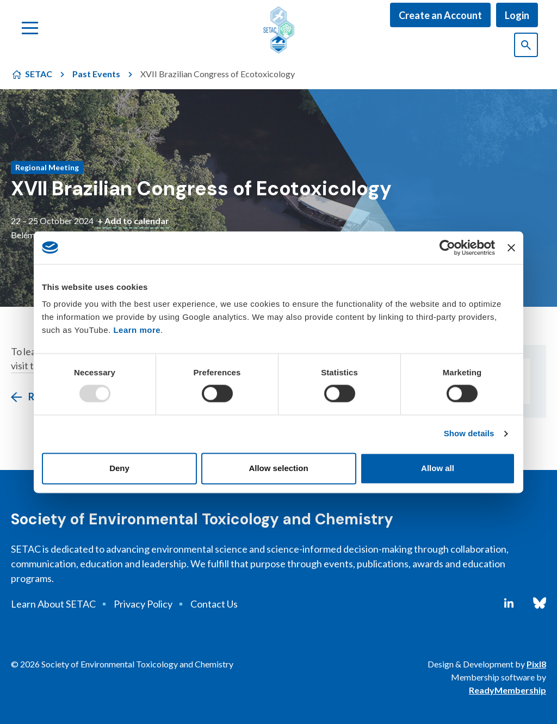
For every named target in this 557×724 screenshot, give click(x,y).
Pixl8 (536, 664)
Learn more (136, 330)
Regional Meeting (47, 167)
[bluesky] (539, 603)
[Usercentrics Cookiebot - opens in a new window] (447, 247)
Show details (469, 433)
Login (517, 15)
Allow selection (278, 468)
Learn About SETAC (53, 604)
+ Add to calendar (133, 220)
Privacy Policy (143, 604)
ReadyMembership (507, 690)
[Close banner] (511, 247)
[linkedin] (509, 603)
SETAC (38, 74)
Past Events (96, 74)
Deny (119, 468)
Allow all (437, 468)
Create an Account (440, 15)
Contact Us (214, 604)
